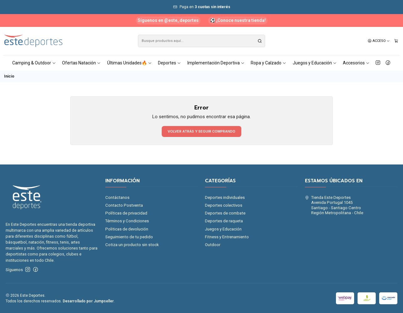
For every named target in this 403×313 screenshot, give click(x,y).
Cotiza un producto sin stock (132, 244)
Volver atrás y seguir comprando (201, 131)
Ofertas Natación (81, 62)
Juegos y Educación (315, 62)
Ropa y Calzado (268, 62)
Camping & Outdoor (34, 62)
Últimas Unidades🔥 (129, 62)
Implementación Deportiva (216, 62)
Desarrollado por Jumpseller (88, 301)
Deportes (169, 62)
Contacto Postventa (124, 205)
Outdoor (212, 244)
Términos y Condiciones (127, 221)
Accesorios (356, 62)
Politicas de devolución (126, 229)
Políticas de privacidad (126, 213)
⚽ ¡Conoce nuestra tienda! (238, 20)
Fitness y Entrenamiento (227, 237)
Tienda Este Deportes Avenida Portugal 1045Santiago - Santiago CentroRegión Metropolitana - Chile (334, 205)
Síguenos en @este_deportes (168, 20)
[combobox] (201, 41)
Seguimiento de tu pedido (129, 237)
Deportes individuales (225, 197)
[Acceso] (378, 41)
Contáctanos (117, 197)
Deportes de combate (225, 213)
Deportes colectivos (223, 205)
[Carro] (396, 41)
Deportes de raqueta (224, 221)
